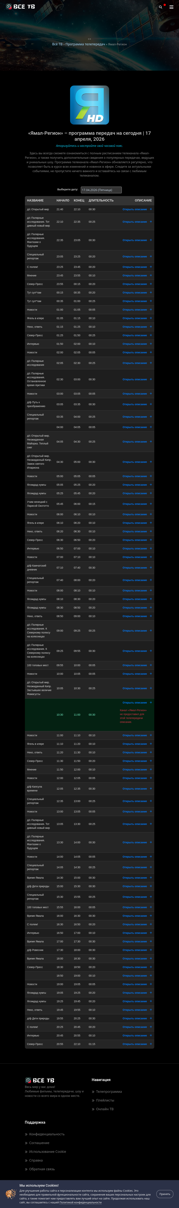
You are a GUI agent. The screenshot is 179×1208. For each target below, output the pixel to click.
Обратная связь (40, 1169)
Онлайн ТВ (103, 1109)
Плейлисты (103, 1100)
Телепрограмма (107, 1091)
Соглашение (37, 1143)
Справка (34, 1160)
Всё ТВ (57, 44)
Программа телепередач (85, 44)
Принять (164, 1194)
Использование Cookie (45, 1151)
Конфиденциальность (45, 1134)
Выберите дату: (67, 189)
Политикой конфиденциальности (80, 1202)
